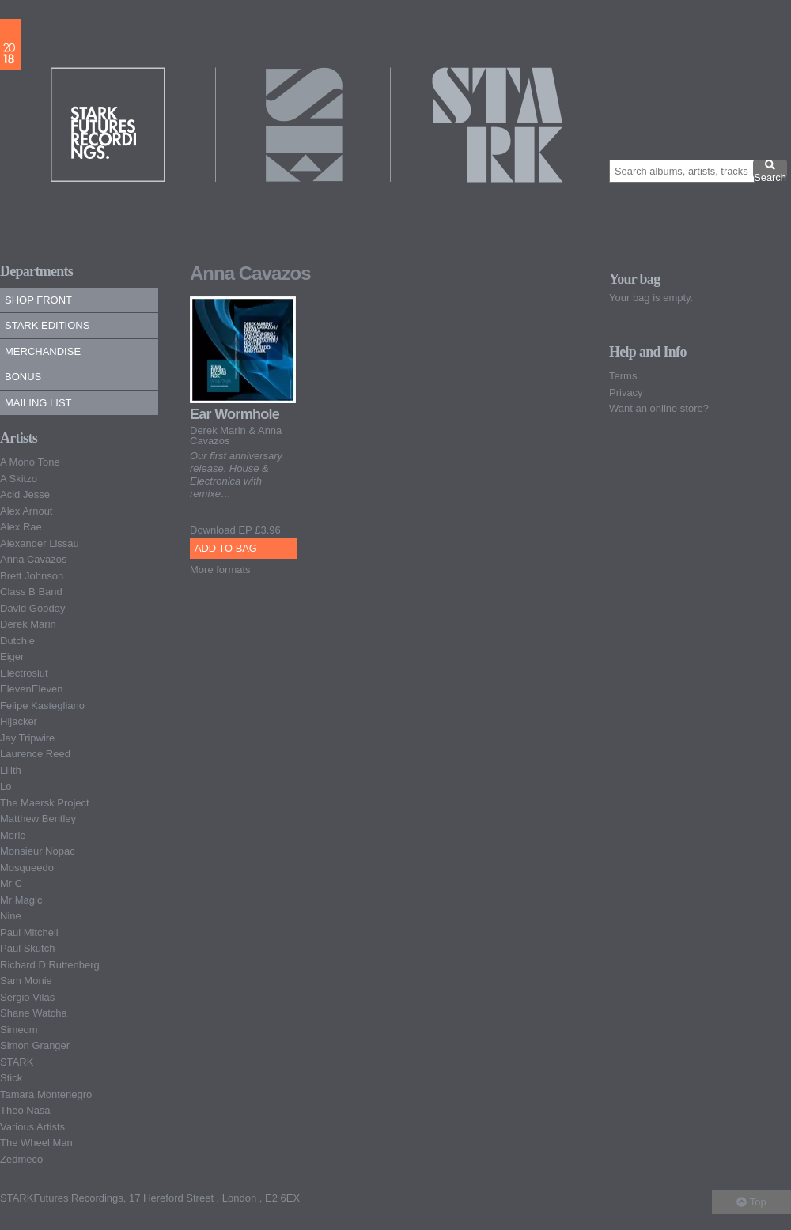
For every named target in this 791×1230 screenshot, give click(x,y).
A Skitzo (18, 479)
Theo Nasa (25, 1110)
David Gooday (32, 608)
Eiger (12, 656)
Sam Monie (26, 981)
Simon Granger (35, 1045)
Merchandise (43, 351)
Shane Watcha (33, 1013)
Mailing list (38, 403)
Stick (11, 1078)
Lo (5, 786)
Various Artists (32, 1127)
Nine (10, 916)
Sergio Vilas (27, 997)
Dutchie (17, 641)
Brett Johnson (31, 576)
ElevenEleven (31, 689)
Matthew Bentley (38, 818)
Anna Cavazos (33, 559)
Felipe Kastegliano (42, 705)
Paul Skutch (27, 948)
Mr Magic (21, 900)
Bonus (23, 377)
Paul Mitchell (29, 932)
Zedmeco (21, 1159)
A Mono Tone (30, 462)
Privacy (626, 392)
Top (751, 1202)
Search (770, 168)
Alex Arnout (26, 511)
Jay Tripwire (27, 738)
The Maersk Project (44, 803)
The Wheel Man (36, 1143)
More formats (220, 569)
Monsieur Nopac (37, 851)
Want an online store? (659, 408)
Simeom (19, 1030)
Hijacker (18, 721)
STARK (16, 1062)
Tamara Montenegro (46, 1094)
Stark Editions (47, 325)
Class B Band (31, 592)
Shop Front (38, 300)
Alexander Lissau (39, 543)
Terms (623, 376)
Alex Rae (21, 527)
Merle (13, 835)
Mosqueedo (27, 867)
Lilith (10, 770)
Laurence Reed (35, 754)
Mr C (11, 883)
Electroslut (24, 673)
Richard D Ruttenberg (50, 965)
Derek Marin (28, 624)
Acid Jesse (25, 494)
